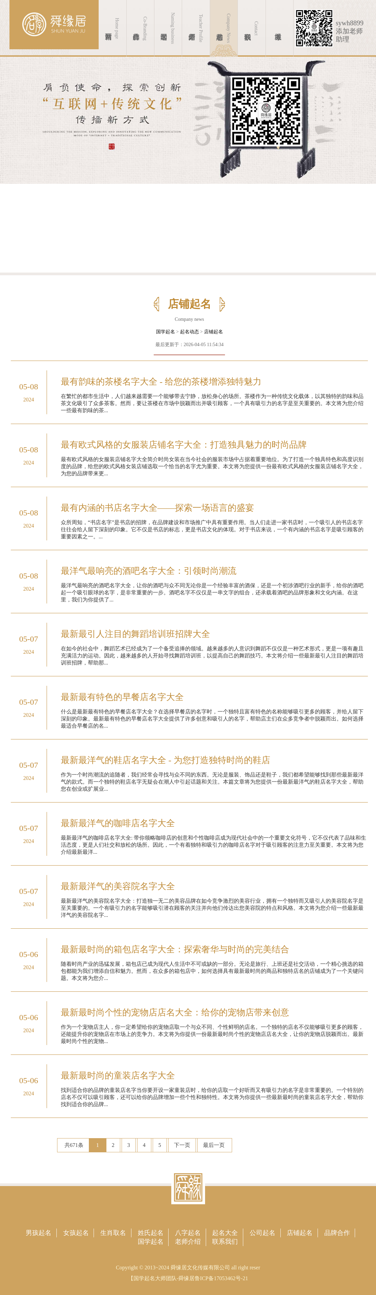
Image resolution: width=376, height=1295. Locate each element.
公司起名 (262, 1232)
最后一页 (214, 1145)
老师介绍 (188, 1241)
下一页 (182, 1145)
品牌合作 (337, 1232)
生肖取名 (113, 1232)
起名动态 (189, 331)
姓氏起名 (151, 1232)
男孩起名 (38, 1232)
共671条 (74, 1145)
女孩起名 (76, 1232)
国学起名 (165, 331)
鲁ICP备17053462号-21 (221, 1278)
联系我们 (225, 1241)
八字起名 (188, 1232)
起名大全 (225, 1232)
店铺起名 (213, 331)
